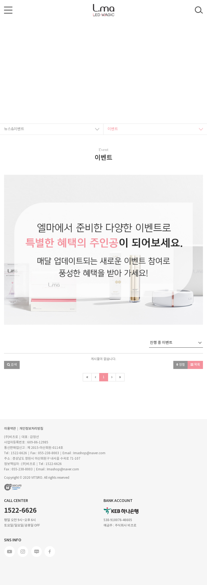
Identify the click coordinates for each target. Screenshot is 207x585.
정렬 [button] (180, 365)
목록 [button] (195, 365)
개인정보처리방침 (31, 428)
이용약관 (10, 428)
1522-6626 (20, 511)
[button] (19, 250)
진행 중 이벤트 (176, 343)
